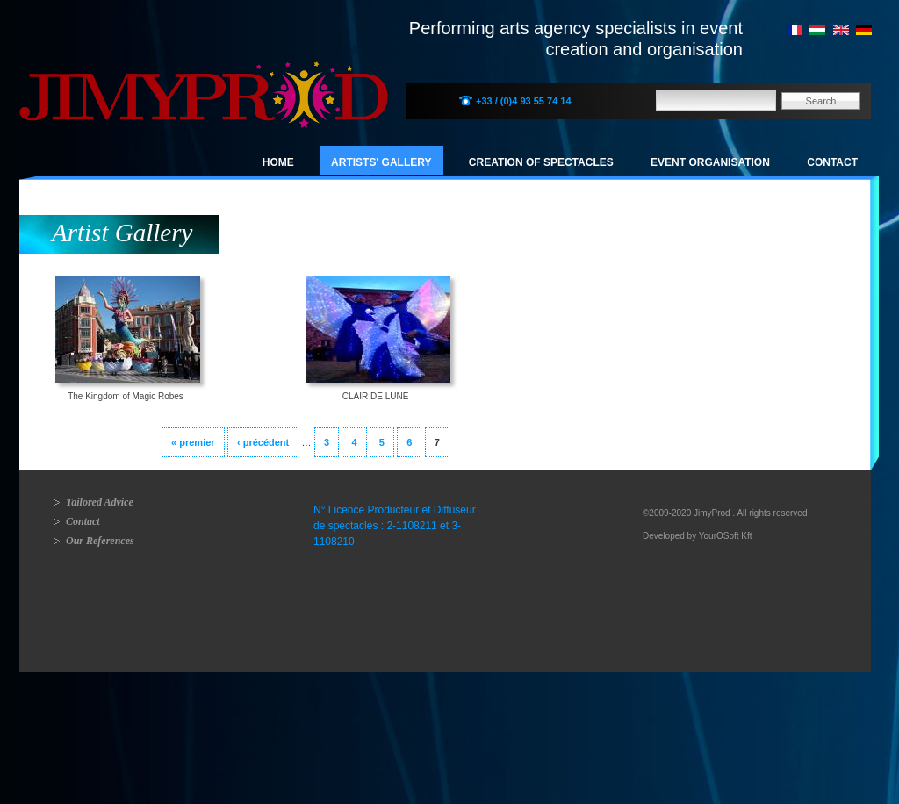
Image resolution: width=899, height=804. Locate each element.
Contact (832, 162)
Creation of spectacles (541, 162)
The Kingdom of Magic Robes (125, 396)
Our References (100, 541)
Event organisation (710, 162)
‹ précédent (263, 442)
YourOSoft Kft (725, 536)
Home (278, 162)
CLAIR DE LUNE (375, 396)
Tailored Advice (99, 502)
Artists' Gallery (381, 162)
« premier (193, 442)
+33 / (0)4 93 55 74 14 (524, 101)
